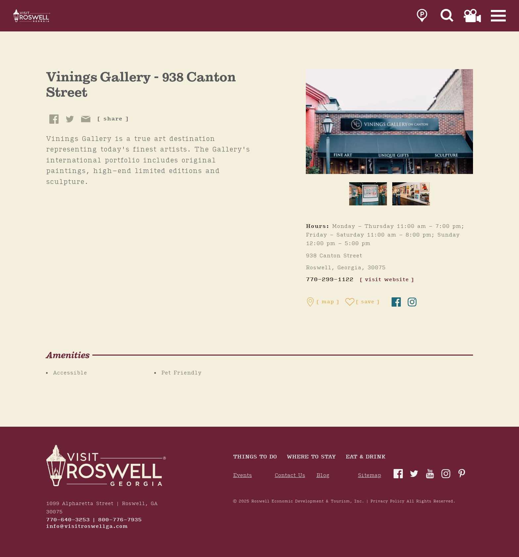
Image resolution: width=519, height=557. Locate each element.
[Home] (39, 17)
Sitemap (369, 475)
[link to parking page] (422, 17)
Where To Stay (311, 457)
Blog (322, 475)
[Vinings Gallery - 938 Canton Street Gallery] (389, 121)
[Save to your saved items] (362, 302)
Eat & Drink (365, 457)
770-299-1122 (330, 279)
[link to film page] (472, 17)
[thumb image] (368, 194)
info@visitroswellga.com (87, 526)
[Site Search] (447, 17)
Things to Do (255, 457)
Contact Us (290, 475)
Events (242, 475)
